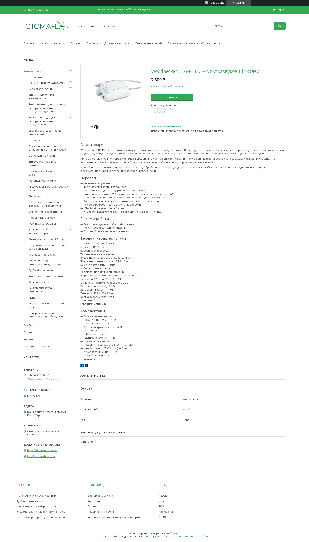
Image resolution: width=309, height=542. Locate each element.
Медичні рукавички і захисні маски (46, 305)
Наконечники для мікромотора (36, 506)
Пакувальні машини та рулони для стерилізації (48, 246)
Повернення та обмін (148, 43)
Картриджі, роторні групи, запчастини (41, 517)
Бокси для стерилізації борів (46, 239)
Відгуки (28, 339)
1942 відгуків (217, 2)
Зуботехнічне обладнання (45, 211)
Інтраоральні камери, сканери (42, 163)
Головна (29, 43)
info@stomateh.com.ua (41, 456)
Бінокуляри (36, 196)
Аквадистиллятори (40, 282)
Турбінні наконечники (31, 501)
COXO (162, 517)
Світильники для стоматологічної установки (46, 262)
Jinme (162, 501)
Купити (172, 97)
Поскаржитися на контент (161, 536)
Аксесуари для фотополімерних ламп (48, 188)
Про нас (75, 43)
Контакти (92, 43)
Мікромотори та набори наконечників (41, 511)
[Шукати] (280, 26)
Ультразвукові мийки (42, 254)
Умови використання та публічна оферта (194, 43)
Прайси (28, 325)
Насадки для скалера (42, 217)
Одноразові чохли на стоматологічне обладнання (46, 314)
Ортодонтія (36, 77)
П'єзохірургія (37, 140)
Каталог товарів (50, 43)
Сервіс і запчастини (41, 89)
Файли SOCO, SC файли (43, 223)
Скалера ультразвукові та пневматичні (45, 132)
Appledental (166, 511)
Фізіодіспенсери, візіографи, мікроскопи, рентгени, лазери (47, 147)
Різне (32, 297)
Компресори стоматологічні (46, 276)
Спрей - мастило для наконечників (41, 96)
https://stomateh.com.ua (42, 450)
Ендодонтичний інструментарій (39, 231)
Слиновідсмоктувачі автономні (41, 289)
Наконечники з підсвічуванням (36, 495)
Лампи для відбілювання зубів (44, 172)
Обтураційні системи (42, 155)
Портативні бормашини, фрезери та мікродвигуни (45, 203)
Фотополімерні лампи (42, 180)
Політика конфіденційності (194, 536)
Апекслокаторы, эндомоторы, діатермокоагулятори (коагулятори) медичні (47, 107)
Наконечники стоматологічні (47, 83)
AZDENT (163, 495)
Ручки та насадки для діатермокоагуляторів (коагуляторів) (43, 121)
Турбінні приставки (41, 270)
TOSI (161, 506)
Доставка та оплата (116, 43)
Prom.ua (174, 533)
